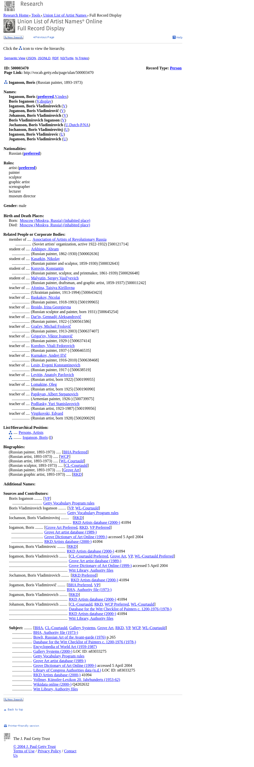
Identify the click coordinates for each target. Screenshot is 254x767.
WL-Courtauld (72, 461)
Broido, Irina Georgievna (51, 307)
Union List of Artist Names (64, 15)
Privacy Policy (49, 751)
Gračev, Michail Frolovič (51, 326)
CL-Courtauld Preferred (89, 556)
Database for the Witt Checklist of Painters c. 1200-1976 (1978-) (120, 609)
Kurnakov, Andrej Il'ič (48, 355)
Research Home (16, 15)
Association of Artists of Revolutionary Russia (69, 239)
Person (176, 68)
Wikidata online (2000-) (52, 684)
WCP (64, 456)
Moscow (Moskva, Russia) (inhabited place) (55, 220)
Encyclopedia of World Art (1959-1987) (65, 647)
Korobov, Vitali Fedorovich (53, 346)
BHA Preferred (75, 452)
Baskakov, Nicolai (45, 297)
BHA (39, 628)
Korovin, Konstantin (47, 268)
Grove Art (71, 470)
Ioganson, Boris (35, 437)
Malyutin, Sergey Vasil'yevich (55, 278)
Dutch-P (75, 125)
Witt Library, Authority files (91, 570)
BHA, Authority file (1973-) (89, 590)
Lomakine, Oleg (44, 384)
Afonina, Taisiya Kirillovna (53, 288)
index (62, 96)
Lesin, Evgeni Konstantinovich (55, 365)
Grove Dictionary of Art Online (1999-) (75, 537)
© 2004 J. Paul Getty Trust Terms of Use (34, 748)
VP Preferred (100, 527)
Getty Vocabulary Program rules (69, 503)
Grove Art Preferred (61, 527)
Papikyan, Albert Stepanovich (54, 394)
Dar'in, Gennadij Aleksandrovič (56, 317)
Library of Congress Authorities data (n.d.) (67, 670)
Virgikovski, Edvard (47, 413)
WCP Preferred (117, 604)
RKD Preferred (84, 575)
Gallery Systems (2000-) (52, 651)
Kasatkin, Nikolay (45, 259)
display (45, 101)
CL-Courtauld (76, 465)
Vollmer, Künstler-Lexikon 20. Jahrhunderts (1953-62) (76, 680)
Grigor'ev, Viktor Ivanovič (52, 336)
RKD (77, 474)
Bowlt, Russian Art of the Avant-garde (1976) (69, 637)
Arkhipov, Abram (45, 249)
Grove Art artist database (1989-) (70, 532)
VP (47, 498)
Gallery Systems (82, 628)
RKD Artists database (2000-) (96, 522)
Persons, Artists (31, 432)
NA (86, 125)
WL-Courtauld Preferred (154, 556)
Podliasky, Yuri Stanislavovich (55, 404)
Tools (36, 15)
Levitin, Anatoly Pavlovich (52, 375)
